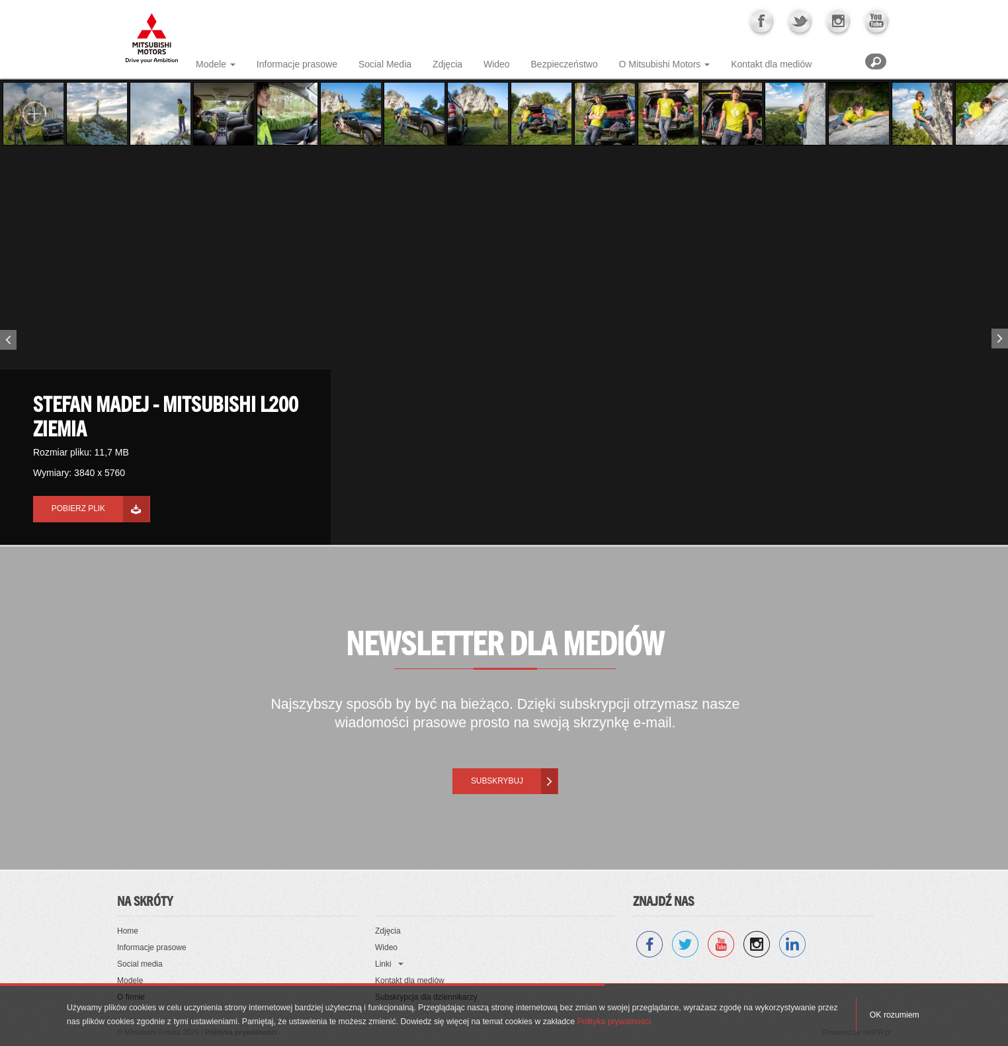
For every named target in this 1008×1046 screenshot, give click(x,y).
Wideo (496, 64)
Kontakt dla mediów (771, 64)
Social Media (384, 64)
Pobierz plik (78, 508)
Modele (211, 64)
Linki (383, 964)
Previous (6, 342)
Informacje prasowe (297, 64)
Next (1001, 335)
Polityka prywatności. (614, 1021)
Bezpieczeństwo (564, 64)
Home (127, 931)
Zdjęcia (447, 64)
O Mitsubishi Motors (660, 64)
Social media (140, 964)
